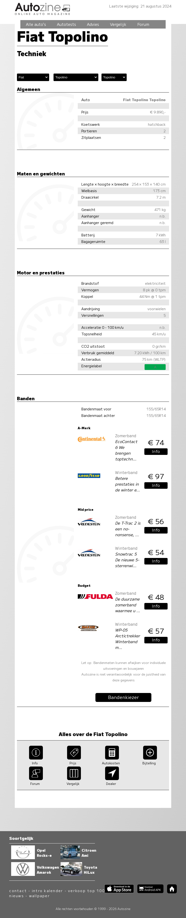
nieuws (16, 895)
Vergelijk (118, 24)
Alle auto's (36, 24)
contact (18, 890)
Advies (93, 24)
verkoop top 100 (86, 890)
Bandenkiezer (123, 697)
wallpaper (39, 895)
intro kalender (47, 890)
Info (156, 451)
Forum (143, 24)
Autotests (66, 24)
